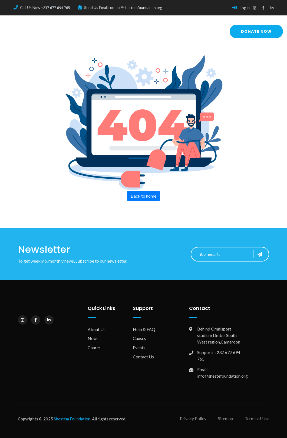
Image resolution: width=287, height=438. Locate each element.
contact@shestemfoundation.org (135, 7)
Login (241, 7)
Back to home (143, 195)
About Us (96, 329)
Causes (139, 338)
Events (139, 347)
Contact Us (143, 356)
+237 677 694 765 (55, 7)
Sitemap (225, 418)
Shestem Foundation (72, 418)
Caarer (94, 347)
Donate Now (256, 31)
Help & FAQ (144, 329)
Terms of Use (257, 418)
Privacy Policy (193, 418)
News (93, 338)
